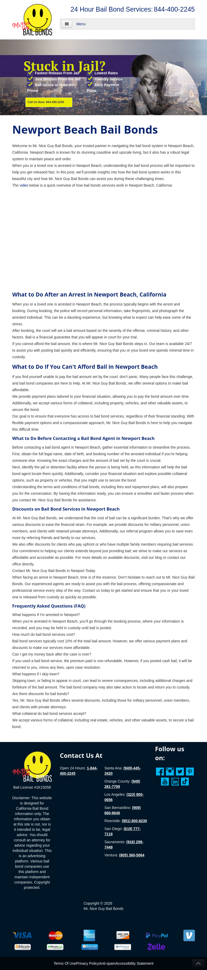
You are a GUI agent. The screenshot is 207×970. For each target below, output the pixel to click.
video (24, 185)
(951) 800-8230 (134, 821)
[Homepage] (32, 766)
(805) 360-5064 (131, 855)
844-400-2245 (174, 9)
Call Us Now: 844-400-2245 (46, 102)
